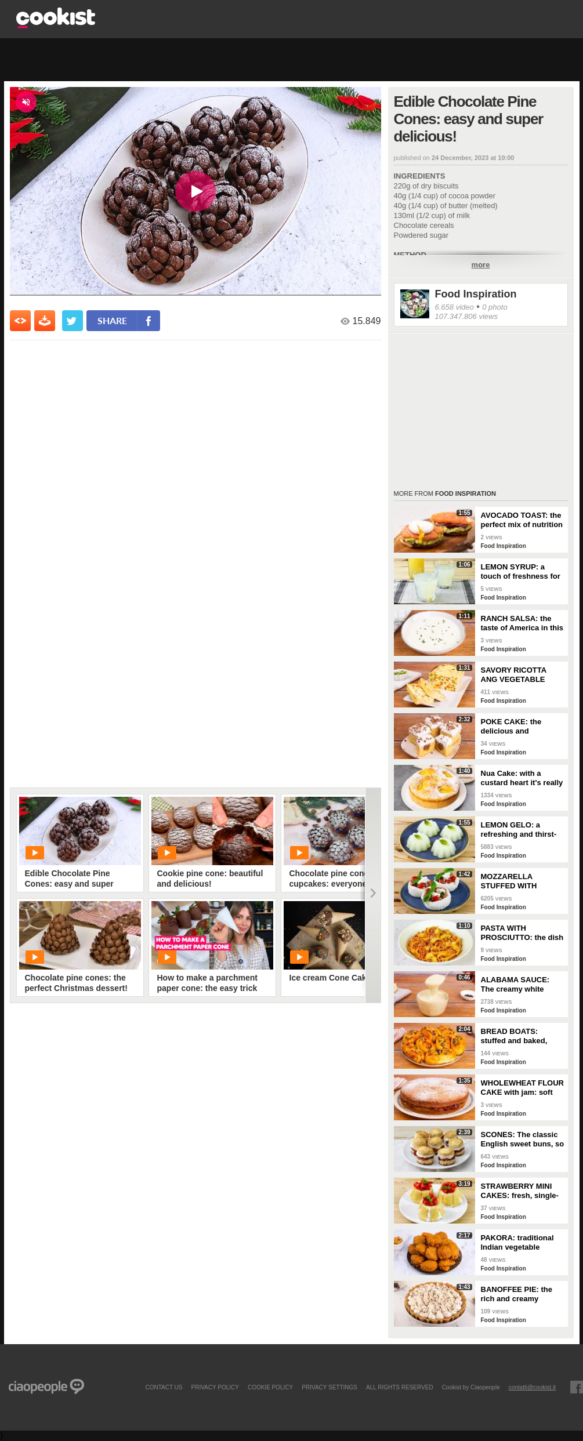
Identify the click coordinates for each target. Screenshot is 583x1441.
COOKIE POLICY (270, 1387)
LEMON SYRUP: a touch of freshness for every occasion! (520, 571)
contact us (163, 1387)
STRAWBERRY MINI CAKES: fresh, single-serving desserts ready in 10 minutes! (522, 1191)
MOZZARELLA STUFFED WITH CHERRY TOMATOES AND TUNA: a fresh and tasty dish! (518, 881)
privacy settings (329, 1387)
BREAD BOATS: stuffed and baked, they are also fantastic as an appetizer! (520, 1036)
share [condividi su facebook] (112, 320)
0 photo (494, 307)
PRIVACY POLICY (214, 1387)
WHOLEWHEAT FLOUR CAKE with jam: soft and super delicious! (522, 1088)
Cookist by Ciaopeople (471, 1387)
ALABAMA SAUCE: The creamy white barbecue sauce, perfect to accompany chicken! (520, 984)
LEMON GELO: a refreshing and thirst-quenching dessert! (519, 830)
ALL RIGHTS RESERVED (399, 1387)
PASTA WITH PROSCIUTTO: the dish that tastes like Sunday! (522, 933)
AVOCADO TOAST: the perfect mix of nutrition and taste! (522, 520)
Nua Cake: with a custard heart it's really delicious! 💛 (522, 778)
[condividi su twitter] (72, 320)
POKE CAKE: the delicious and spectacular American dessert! (520, 726)
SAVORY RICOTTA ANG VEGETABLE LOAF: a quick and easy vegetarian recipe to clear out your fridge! (521, 675)
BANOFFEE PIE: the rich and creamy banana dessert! (517, 1294)
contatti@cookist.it (532, 1387)
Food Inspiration (476, 294)
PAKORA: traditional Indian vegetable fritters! (517, 1242)
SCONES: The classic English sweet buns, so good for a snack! (522, 1139)
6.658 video (454, 307)
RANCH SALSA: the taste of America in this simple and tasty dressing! (522, 623)
